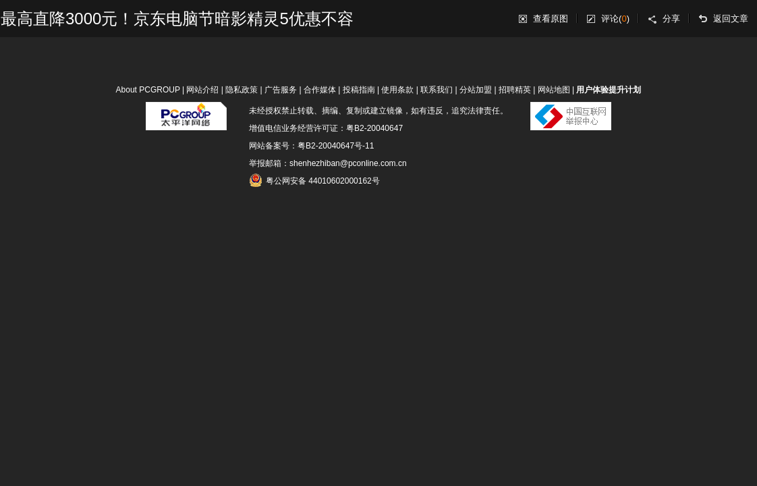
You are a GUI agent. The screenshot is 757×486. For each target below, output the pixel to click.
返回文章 (730, 19)
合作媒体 (320, 89)
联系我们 (436, 89)
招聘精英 (515, 89)
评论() (615, 19)
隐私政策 (241, 89)
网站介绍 (202, 89)
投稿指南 (359, 89)
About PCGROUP (148, 89)
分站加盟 (475, 89)
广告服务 (280, 89)
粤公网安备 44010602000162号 (314, 180)
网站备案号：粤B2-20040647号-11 (311, 146)
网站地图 (554, 89)
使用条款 (397, 89)
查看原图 (550, 19)
